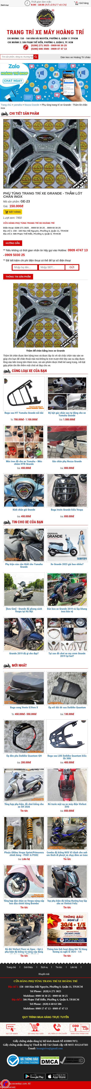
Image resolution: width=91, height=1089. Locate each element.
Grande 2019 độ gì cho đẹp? (24, 653)
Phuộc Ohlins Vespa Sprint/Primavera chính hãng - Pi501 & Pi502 (24, 854)
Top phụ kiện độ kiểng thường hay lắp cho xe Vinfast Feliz (67, 902)
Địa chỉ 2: (17, 999)
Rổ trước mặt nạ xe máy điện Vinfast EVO (67, 805)
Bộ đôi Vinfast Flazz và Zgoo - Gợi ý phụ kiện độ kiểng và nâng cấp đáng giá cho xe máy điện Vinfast (24, 952)
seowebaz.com (19, 1083)
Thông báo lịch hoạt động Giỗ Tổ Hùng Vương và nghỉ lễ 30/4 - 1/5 (67, 950)
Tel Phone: (36, 991)
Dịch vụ (44, 967)
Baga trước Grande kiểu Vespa (67, 509)
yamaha (18, 105)
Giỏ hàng (84, 3)
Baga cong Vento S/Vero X (24, 707)
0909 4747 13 (77, 250)
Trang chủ (6, 105)
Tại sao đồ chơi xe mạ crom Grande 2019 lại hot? (67, 655)
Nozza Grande (31, 105)
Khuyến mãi (44, 974)
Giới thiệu (28, 967)
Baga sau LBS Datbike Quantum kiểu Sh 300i (67, 757)
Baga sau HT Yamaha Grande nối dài (24, 412)
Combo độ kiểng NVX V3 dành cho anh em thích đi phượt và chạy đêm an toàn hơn (67, 855)
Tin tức (59, 967)
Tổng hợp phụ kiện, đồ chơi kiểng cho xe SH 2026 (24, 805)
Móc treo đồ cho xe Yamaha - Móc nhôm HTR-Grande (24, 462)
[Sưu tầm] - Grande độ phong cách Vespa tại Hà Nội (24, 610)
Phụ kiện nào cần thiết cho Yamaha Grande (24, 565)
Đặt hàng (15, 212)
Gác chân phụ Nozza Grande (67, 461)
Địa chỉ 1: (13, 986)
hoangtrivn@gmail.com (49, 1048)
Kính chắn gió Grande (24, 509)
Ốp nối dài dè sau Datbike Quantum (67, 707)
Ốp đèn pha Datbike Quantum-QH (24, 755)
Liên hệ (73, 967)
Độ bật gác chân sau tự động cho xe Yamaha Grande (67, 414)
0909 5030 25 (15, 255)
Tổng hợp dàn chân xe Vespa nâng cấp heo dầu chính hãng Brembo (24, 902)
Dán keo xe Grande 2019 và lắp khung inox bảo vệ (67, 610)
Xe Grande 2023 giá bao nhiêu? (67, 564)
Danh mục (5, 5)
